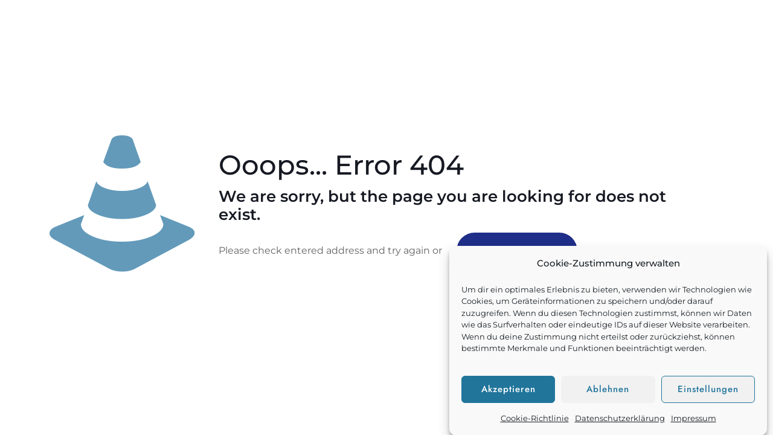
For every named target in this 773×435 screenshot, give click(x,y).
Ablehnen (607, 393)
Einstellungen (708, 393)
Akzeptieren (508, 393)
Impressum (693, 422)
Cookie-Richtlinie (535, 422)
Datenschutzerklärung (620, 422)
